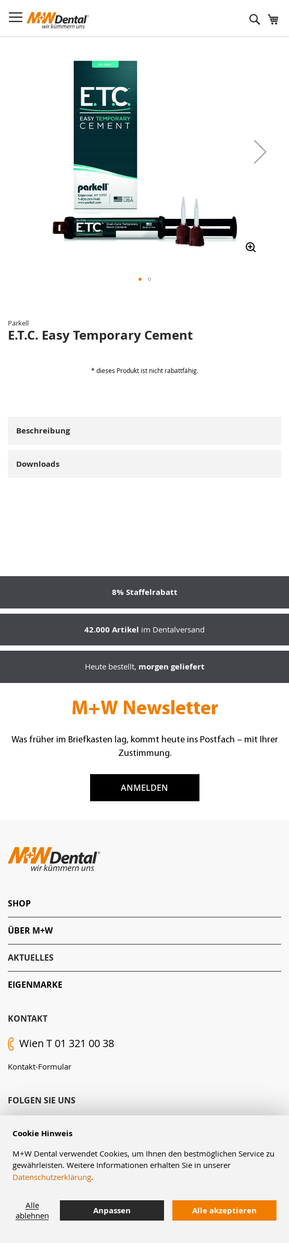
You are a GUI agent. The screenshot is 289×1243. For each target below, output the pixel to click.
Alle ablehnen (32, 1210)
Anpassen (112, 1210)
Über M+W (30, 930)
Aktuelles (31, 957)
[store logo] (58, 20)
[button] (260, 151)
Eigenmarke (35, 984)
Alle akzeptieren (224, 1210)
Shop (19, 903)
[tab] (144, 904)
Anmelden (144, 787)
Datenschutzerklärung (51, 1177)
